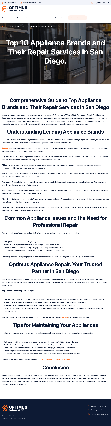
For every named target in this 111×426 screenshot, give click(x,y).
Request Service (77, 18)
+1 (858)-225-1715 (101, 2)
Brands (39, 18)
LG (3, 139)
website (65, 317)
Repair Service (7, 18)
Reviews (20, 18)
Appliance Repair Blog (55, 18)
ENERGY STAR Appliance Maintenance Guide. (53, 359)
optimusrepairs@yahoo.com (32, 2)
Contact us (30, 18)
